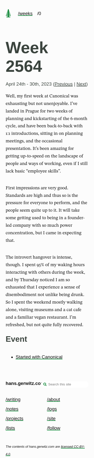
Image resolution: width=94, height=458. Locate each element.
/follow (53, 428)
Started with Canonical (39, 357)
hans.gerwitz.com (25, 383)
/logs (52, 409)
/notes (12, 409)
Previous (63, 84)
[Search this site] (64, 384)
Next (81, 84)
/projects (15, 418)
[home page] (8, 14)
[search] (45, 385)
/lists (10, 428)
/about (53, 399)
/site (51, 418)
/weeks (25, 13)
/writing (13, 399)
